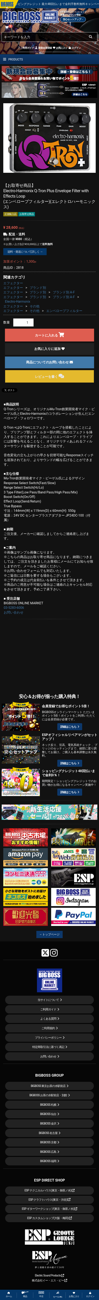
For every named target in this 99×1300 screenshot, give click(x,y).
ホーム (9, 1295)
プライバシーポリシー (48, 1037)
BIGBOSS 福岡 (48, 1161)
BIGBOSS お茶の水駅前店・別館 (48, 1095)
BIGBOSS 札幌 (48, 1104)
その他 (34, 306)
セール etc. (57, 1294)
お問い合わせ (13, 612)
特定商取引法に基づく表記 (48, 1047)
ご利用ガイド (26, 47)
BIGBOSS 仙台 (48, 1114)
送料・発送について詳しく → (25, 251)
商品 (25, 1294)
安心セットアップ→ (73, 19)
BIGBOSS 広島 (48, 1151)
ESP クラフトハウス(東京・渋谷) (50, 1199)
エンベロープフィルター (64, 311)
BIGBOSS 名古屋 (48, 1133)
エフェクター (13, 283)
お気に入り (60, 47)
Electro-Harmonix (17, 301)
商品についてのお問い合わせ (49, 362)
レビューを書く (49, 376)
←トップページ (49, 934)
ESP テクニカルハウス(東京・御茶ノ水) (49, 1190)
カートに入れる (49, 334)
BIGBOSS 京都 (48, 1142)
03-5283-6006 (14, 608)
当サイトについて (48, 999)
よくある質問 (48, 1018)
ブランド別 (38, 288)
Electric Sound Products (49, 1275)
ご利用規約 (48, 1028)
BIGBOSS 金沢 (48, 1123)
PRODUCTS (13, 59)
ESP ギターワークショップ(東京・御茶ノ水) (49, 1208)
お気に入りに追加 (49, 349)
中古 (41, 1294)
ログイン (74, 47)
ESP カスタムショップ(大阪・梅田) (49, 1218)
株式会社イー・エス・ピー (49, 1280)
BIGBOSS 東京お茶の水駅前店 (48, 1086)
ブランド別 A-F (64, 292)
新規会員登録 (43, 47)
